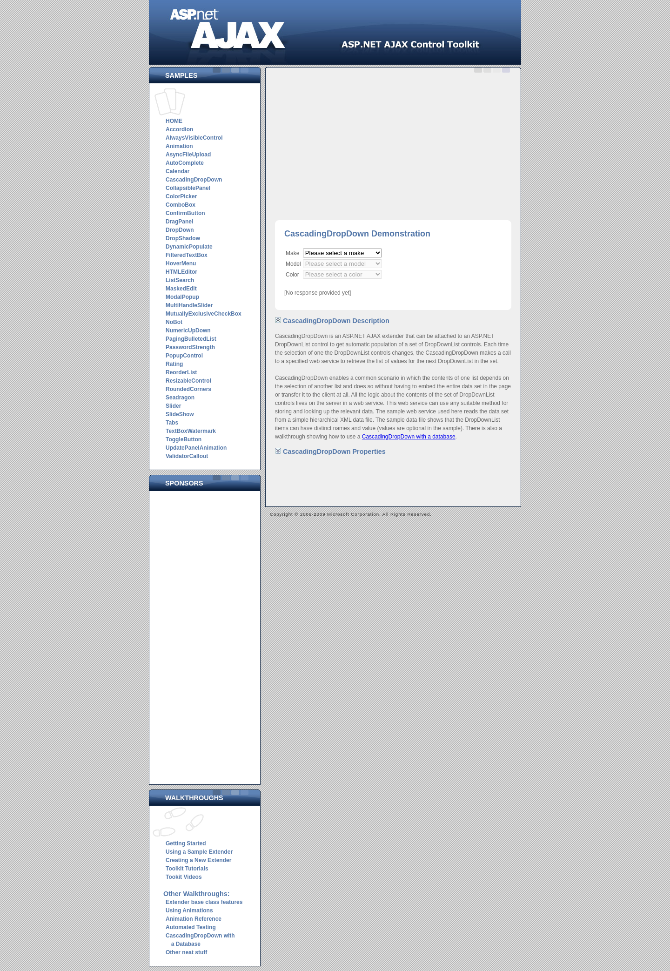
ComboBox (180, 205)
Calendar (177, 171)
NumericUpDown (188, 330)
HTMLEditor (181, 272)
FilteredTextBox (187, 255)
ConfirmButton (185, 213)
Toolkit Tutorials (187, 868)
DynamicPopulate (189, 246)
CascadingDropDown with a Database (199, 939)
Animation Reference (193, 919)
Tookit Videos (184, 877)
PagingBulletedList (191, 339)
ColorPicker (181, 196)
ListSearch (180, 280)
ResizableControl (188, 381)
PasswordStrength (190, 347)
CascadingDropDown (194, 179)
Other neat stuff (186, 952)
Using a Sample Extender (199, 852)
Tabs (172, 422)
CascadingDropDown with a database (409, 436)
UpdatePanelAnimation (196, 448)
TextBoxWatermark (191, 431)
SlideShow (180, 414)
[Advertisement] (207, 635)
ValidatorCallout (187, 456)
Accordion (179, 129)
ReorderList (181, 372)
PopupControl (184, 355)
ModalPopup (182, 297)
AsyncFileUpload (188, 154)
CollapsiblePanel (188, 188)
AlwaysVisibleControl (194, 138)
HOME (174, 121)
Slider (173, 406)
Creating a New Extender (198, 860)
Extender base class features (204, 902)
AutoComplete (185, 163)
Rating (174, 364)
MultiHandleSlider (189, 305)
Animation (179, 146)
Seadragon (180, 397)
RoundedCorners (188, 389)
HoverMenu (181, 263)
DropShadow (183, 238)
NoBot (174, 322)
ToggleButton (183, 439)
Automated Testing (191, 927)
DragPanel (179, 221)
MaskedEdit (181, 288)
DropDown (180, 230)
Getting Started (186, 843)
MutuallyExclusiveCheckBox (203, 313)
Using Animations (189, 910)
